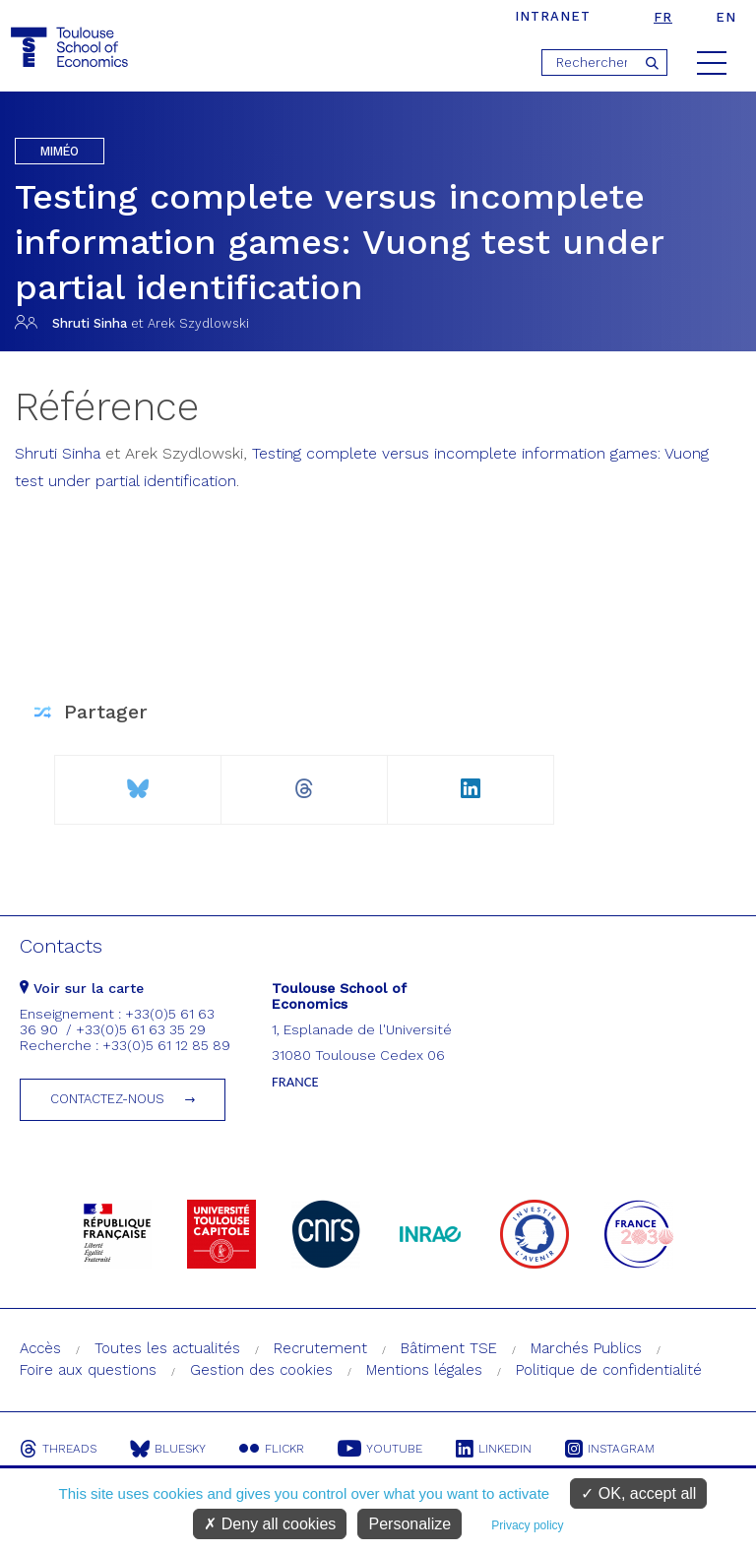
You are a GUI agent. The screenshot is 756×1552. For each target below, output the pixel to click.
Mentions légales (424, 1370)
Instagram (610, 1449)
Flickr (271, 1449)
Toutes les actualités (167, 1348)
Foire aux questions (88, 1370)
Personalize (409, 1524)
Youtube (380, 1449)
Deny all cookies (270, 1524)
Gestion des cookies (261, 1370)
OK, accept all (638, 1493)
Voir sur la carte (82, 988)
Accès (40, 1348)
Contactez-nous (107, 1098)
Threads (58, 1449)
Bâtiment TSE (449, 1348)
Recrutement (320, 1348)
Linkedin (494, 1449)
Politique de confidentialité (609, 1370)
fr (663, 17)
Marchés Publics (586, 1348)
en (726, 17)
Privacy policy (527, 1525)
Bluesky (168, 1449)
